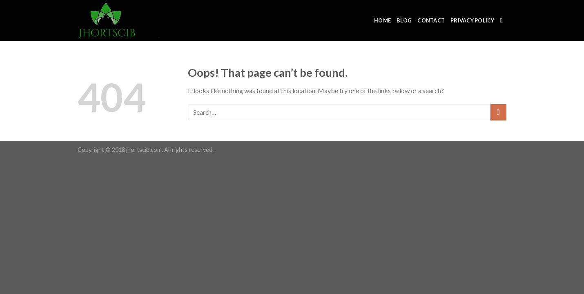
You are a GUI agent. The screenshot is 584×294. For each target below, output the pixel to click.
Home (382, 20)
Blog (404, 20)
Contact (431, 20)
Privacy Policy (472, 20)
